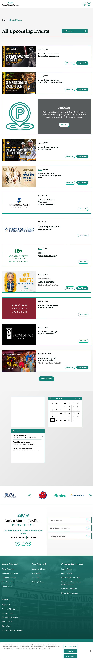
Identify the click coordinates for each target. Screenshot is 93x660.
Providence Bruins (9, 578)
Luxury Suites (66, 569)
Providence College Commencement (47, 332)
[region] (65, 412)
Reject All (70, 651)
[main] (46, 247)
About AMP (6, 605)
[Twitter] (18, 543)
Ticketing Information (10, 573)
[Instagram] (29, 543)
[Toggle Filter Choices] (75, 31)
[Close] (91, 651)
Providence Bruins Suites (70, 578)
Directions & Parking (39, 569)
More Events (46, 379)
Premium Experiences (72, 564)
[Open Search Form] (84, 4)
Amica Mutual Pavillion (10, 3)
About (5, 599)
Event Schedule (8, 569)
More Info (69, 63)
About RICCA (7, 622)
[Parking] (46, 116)
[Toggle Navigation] (89, 4)
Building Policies (38, 582)
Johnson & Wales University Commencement (46, 202)
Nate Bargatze (46, 281)
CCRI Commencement (47, 254)
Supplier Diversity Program (12, 630)
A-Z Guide (35, 578)
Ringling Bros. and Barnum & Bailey (47, 359)
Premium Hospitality (69, 589)
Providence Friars (8, 582)
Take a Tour (6, 626)
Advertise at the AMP (10, 618)
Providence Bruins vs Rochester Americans (48, 54)
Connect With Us (8, 609)
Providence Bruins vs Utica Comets (48, 148)
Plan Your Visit (39, 564)
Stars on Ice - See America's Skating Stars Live (49, 175)
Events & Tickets (10, 564)
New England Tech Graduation (49, 228)
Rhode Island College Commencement (48, 306)
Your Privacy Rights (70, 647)
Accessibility (36, 573)
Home (4, 20)
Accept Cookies (70, 656)
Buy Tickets (82, 63)
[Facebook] (23, 543)
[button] (76, 398)
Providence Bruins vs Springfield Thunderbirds (50, 81)
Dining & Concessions (69, 593)
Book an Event (7, 613)
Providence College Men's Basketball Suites (71, 583)
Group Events (7, 586)
